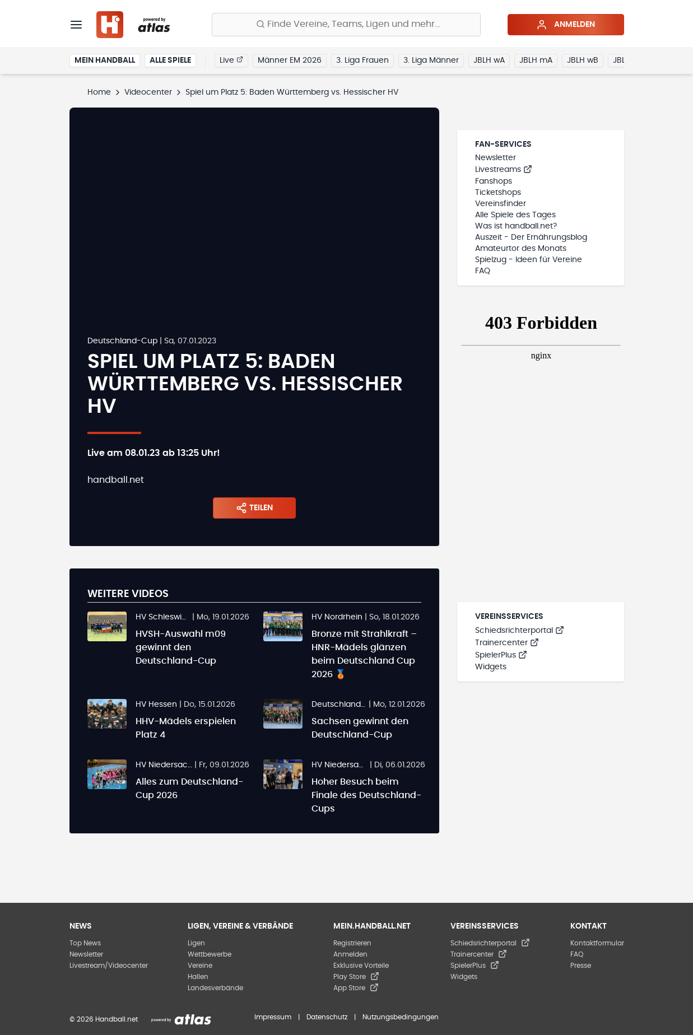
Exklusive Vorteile (361, 965)
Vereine (200, 965)
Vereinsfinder (500, 204)
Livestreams (503, 170)
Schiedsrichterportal (519, 630)
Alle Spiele (170, 60)
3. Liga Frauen (362, 60)
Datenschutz (326, 1017)
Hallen (198, 976)
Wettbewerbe (209, 954)
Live (231, 60)
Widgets (490, 667)
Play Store (356, 976)
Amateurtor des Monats (520, 249)
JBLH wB (582, 60)
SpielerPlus (501, 655)
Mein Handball (105, 60)
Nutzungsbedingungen (400, 1017)
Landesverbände (215, 988)
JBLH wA (489, 60)
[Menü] (76, 24)
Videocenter (148, 92)
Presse (580, 965)
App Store (356, 988)
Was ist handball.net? (516, 226)
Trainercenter (507, 643)
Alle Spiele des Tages (515, 215)
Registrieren (352, 943)
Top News (85, 943)
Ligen (196, 943)
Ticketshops (498, 193)
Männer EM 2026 (290, 60)
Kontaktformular (597, 943)
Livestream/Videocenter (108, 965)
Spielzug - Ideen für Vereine (528, 260)
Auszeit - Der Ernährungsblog (531, 237)
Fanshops (493, 181)
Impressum (272, 1017)
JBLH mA (535, 60)
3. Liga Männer (431, 60)
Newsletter (495, 158)
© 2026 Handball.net (103, 1019)
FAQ (482, 271)
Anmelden (565, 24)
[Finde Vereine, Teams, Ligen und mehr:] (346, 24)
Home (99, 92)
